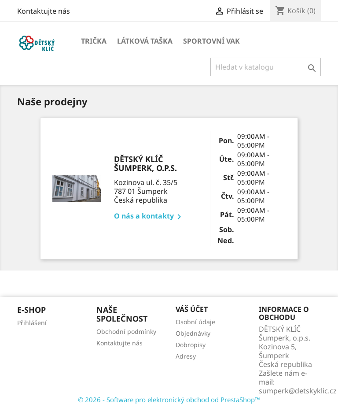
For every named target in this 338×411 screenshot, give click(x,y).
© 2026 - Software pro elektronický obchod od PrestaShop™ (169, 399)
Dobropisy (191, 345)
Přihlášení (32, 322)
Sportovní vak (211, 41)
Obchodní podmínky (126, 331)
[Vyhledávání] (265, 67)
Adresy (186, 356)
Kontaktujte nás (43, 11)
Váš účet (192, 309)
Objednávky (193, 333)
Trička (94, 41)
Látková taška (145, 41)
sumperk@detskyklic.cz (298, 391)
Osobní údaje (195, 322)
